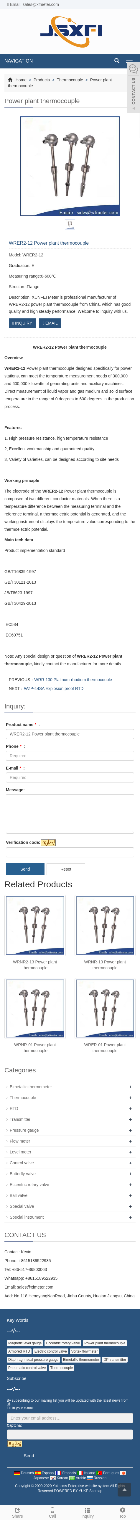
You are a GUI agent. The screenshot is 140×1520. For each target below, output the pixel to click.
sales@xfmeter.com (35, 1287)
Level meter (20, 1152)
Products (41, 80)
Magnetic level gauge (25, 1343)
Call (52, 1512)
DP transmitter (114, 1360)
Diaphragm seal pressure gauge (33, 1360)
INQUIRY (22, 323)
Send (25, 869)
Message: (15, 789)
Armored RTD (19, 1351)
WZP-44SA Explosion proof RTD (53, 688)
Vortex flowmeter (84, 1351)
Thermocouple (70, 80)
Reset (65, 869)
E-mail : (15, 768)
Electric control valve (50, 1351)
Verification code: (23, 842)
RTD (14, 1108)
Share (17, 1512)
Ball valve (18, 1195)
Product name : (23, 724)
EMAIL (50, 323)
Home (21, 80)
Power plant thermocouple (104, 1343)
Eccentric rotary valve (29, 1184)
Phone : (15, 746)
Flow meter (20, 1141)
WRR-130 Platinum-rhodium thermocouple (73, 679)
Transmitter (20, 1119)
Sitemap (95, 1491)
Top (122, 1512)
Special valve (22, 1206)
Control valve (22, 1162)
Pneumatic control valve (27, 1368)
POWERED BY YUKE (71, 1491)
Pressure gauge (24, 1130)
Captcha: (14, 1425)
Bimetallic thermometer (31, 1086)
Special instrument (27, 1217)
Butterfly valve (23, 1173)
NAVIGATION (18, 60)
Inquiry (87, 1512)
